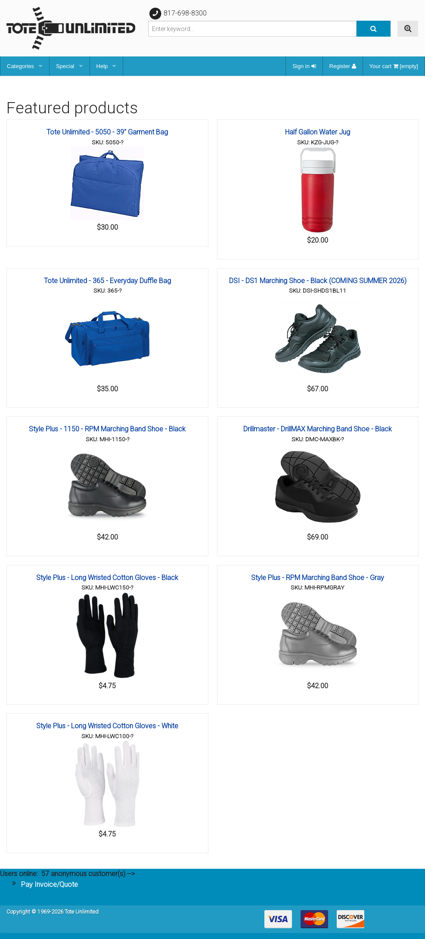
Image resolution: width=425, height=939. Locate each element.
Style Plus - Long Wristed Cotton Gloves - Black (107, 578)
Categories (20, 66)
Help (102, 66)
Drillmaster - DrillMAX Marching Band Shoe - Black (317, 429)
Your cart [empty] (393, 66)
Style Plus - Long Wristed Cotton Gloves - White (107, 726)
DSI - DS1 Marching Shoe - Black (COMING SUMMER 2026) (317, 281)
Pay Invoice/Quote (49, 884)
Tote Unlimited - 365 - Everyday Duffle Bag (107, 281)
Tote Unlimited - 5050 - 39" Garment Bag (107, 132)
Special (65, 66)
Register (342, 66)
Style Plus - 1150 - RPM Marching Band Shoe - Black (107, 429)
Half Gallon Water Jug (317, 132)
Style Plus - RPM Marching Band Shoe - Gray (317, 578)
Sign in (304, 66)
